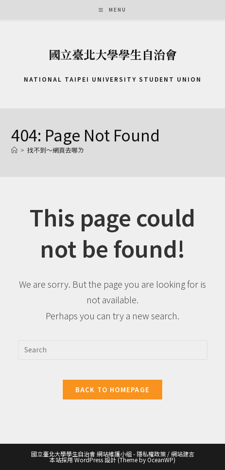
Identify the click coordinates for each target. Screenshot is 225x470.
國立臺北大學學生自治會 (113, 54)
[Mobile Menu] (112, 9)
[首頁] (14, 150)
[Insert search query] (113, 350)
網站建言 (182, 454)
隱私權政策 (151, 454)
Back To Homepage (112, 389)
